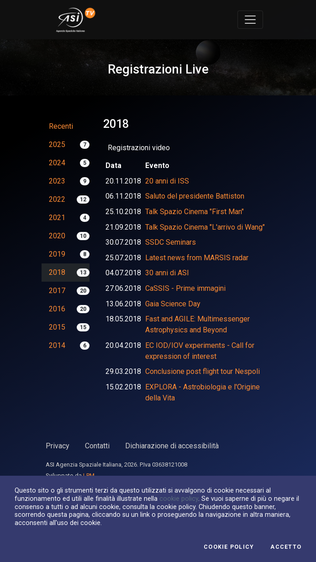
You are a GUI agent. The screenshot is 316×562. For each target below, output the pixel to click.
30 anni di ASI (167, 272)
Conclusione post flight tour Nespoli (202, 371)
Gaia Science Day (172, 303)
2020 (57, 235)
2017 (57, 290)
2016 (57, 309)
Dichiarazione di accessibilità (172, 445)
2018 (57, 272)
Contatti (97, 445)
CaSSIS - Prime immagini (185, 288)
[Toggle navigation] (250, 20)
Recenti (61, 126)
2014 (57, 345)
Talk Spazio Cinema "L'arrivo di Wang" (205, 227)
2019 (57, 254)
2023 (57, 181)
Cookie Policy (229, 547)
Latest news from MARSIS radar (196, 257)
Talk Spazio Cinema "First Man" (194, 211)
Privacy (57, 445)
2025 (57, 144)
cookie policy (178, 498)
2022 (57, 199)
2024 (57, 162)
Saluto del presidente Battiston (194, 196)
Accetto (285, 547)
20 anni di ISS (167, 181)
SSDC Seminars (170, 242)
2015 (57, 327)
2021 (57, 217)
